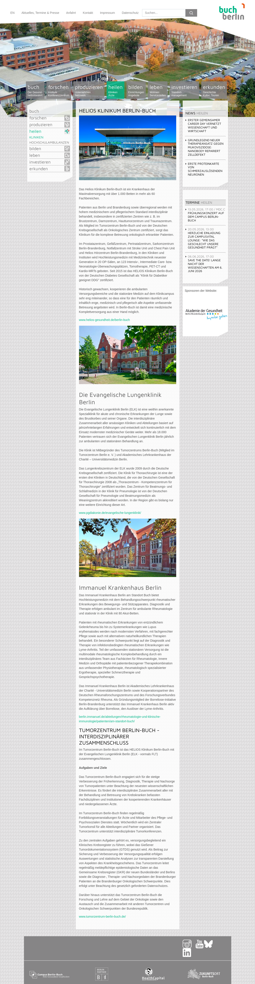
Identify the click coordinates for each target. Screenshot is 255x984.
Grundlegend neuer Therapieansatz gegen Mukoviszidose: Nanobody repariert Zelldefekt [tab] (204, 147)
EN (12, 12)
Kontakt (88, 12)
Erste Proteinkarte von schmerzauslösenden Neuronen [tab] (203, 169)
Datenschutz (130, 12)
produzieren (89, 90)
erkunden (214, 90)
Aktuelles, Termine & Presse (40, 12)
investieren (184, 90)
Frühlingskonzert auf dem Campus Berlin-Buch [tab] (205, 214)
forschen (58, 90)
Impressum (107, 12)
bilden (136, 90)
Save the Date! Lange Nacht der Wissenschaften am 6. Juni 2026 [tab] (203, 264)
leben (158, 90)
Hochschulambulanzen (49, 142)
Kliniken (36, 137)
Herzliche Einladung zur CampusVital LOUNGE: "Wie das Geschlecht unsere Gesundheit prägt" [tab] (202, 238)
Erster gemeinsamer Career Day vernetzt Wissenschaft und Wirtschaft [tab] (203, 125)
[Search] (163, 13)
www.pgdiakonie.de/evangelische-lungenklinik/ (110, 512)
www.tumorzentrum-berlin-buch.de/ (102, 916)
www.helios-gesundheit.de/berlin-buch (104, 320)
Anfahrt (71, 12)
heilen (115, 90)
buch (35, 90)
